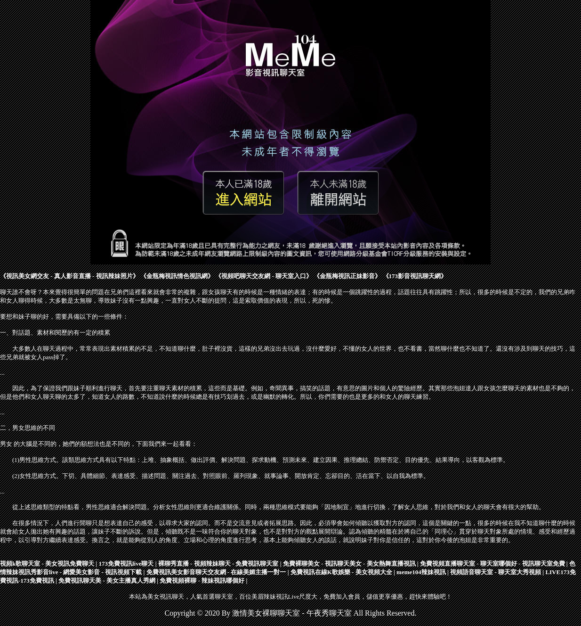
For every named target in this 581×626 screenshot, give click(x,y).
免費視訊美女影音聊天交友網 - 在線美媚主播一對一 (216, 572)
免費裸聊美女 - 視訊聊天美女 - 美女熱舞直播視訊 (349, 563)
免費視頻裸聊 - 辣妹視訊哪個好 (202, 580)
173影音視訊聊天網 (415, 276)
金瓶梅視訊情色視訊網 (177, 276)
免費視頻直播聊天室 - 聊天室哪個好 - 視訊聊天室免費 (492, 563)
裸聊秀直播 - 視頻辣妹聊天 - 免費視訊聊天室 (218, 563)
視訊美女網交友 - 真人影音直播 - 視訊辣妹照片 (69, 276)
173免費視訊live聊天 (125, 563)
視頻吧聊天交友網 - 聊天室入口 (263, 276)
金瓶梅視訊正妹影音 (347, 276)
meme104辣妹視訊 (421, 572)
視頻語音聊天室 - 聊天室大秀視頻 (495, 572)
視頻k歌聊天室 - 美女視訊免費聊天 (47, 563)
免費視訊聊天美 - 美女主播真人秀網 (106, 580)
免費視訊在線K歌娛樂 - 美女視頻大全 (341, 572)
